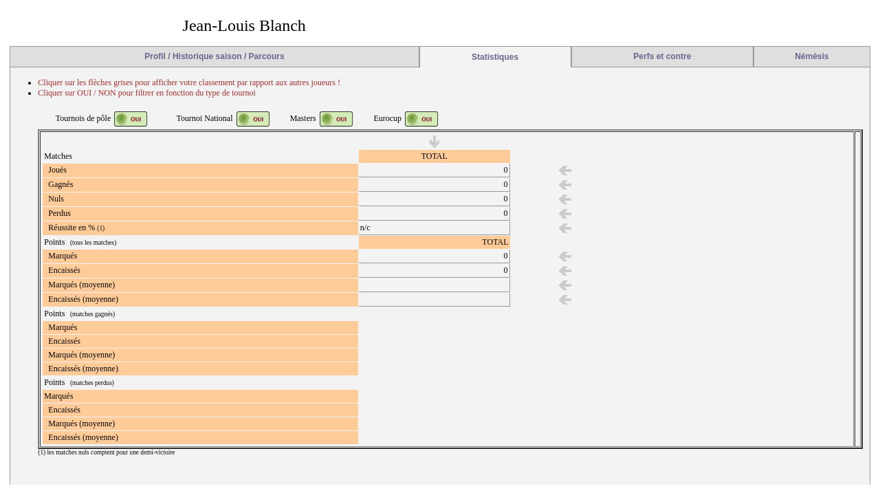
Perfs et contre (662, 56)
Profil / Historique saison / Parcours (214, 56)
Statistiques (495, 57)
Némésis (811, 56)
